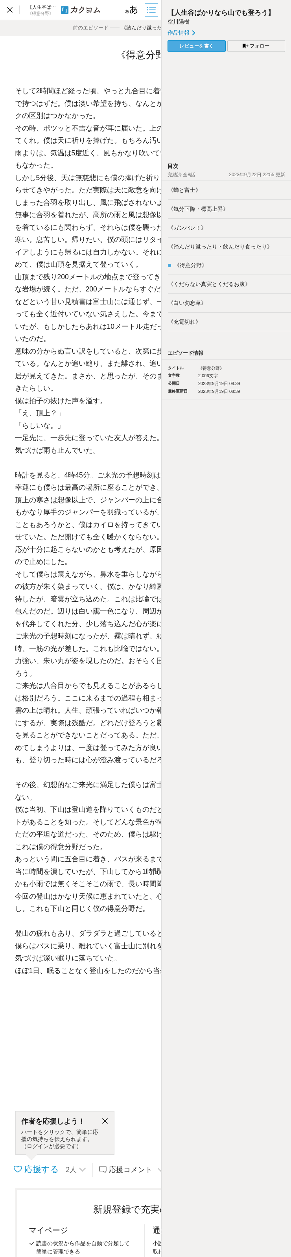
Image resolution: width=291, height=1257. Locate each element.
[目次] (152, 10)
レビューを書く (196, 46)
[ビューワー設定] (132, 10)
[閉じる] (105, 1121)
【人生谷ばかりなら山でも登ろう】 (221, 13)
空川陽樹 (179, 21)
